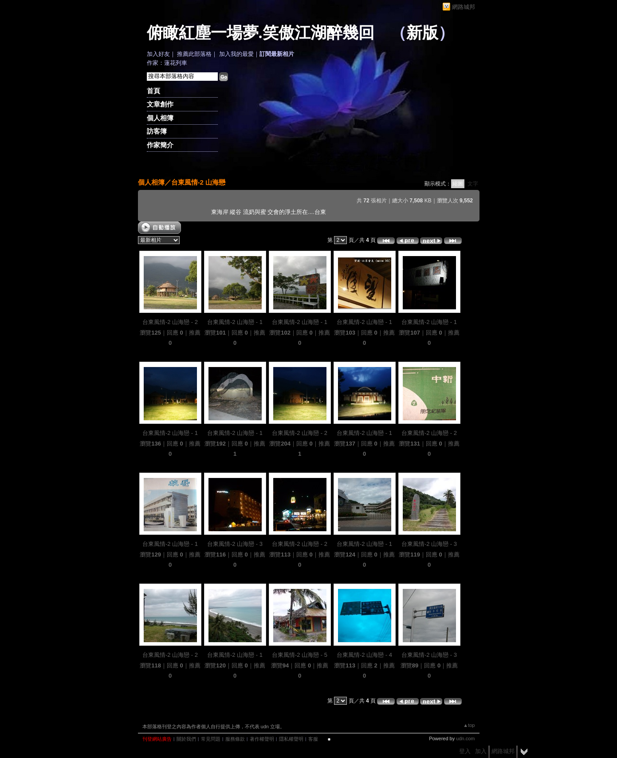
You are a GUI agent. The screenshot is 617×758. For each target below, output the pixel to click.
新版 (422, 33)
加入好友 (158, 54)
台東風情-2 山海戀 (198, 182)
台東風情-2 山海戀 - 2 (170, 322)
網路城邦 (463, 7)
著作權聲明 (262, 739)
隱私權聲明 (291, 739)
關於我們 (186, 739)
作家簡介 (160, 145)
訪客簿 (157, 131)
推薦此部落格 (194, 54)
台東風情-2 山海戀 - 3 (235, 544)
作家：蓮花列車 (167, 62)
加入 (481, 751)
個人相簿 (160, 118)
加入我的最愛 (236, 54)
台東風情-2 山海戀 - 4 (364, 654)
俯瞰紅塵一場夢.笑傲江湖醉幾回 (260, 33)
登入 (465, 751)
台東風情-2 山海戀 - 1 (235, 322)
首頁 (153, 91)
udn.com (465, 738)
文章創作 (160, 104)
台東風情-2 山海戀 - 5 (299, 654)
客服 (313, 739)
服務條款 (235, 739)
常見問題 (210, 739)
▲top (469, 725)
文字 (473, 184)
